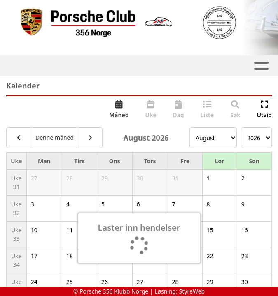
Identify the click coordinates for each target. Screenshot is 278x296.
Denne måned (54, 137)
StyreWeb (192, 291)
